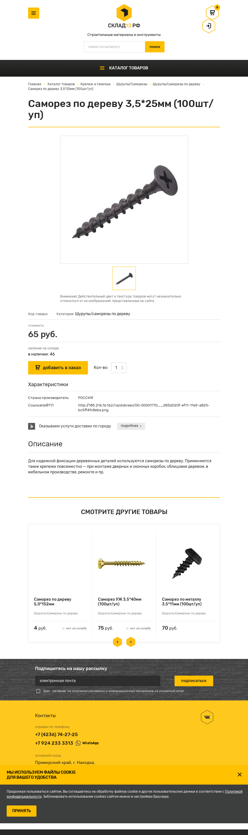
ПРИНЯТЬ (21, 811)
